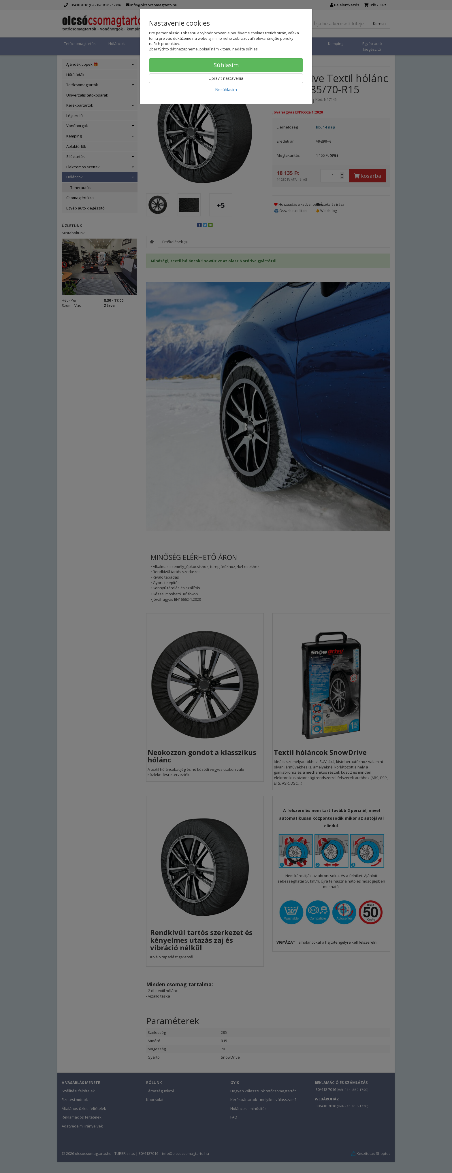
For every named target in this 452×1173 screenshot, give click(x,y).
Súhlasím (226, 65)
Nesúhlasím (226, 89)
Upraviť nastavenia (226, 78)
